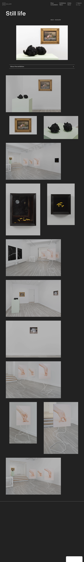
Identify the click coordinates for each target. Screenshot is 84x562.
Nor (77, 5)
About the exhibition (42, 67)
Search (79, 3)
